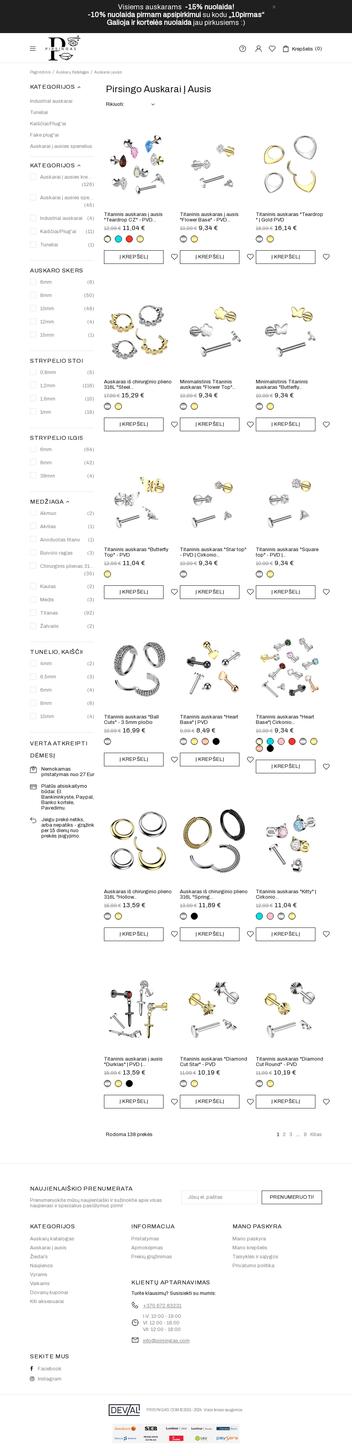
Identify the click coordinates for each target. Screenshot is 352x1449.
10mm (67, 309)
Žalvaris (67, 626)
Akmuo (67, 513)
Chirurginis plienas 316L (67, 571)
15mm (67, 335)
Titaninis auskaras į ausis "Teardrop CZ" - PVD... (133, 217)
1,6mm (67, 399)
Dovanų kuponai (49, 1292)
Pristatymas (145, 1239)
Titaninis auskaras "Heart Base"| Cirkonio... (285, 719)
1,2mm (67, 386)
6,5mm (67, 677)
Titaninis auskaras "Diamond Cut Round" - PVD (289, 1061)
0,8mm (67, 372)
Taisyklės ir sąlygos (255, 1256)
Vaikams (40, 1283)
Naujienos (41, 1265)
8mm (67, 295)
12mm (67, 322)
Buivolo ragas (67, 553)
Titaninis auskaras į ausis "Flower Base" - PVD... (209, 217)
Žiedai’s (39, 1256)
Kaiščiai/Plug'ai (48, 123)
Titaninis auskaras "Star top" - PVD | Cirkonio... (213, 552)
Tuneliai (39, 112)
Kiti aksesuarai (47, 1301)
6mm (67, 282)
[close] (274, 7)
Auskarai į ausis (48, 1248)
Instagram (46, 1379)
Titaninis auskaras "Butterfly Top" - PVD (136, 552)
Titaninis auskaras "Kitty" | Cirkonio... (286, 894)
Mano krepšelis (250, 1248)
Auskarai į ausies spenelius (61, 146)
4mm (67, 663)
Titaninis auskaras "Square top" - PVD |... (287, 552)
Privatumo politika (253, 1265)
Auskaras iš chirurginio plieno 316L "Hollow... (138, 894)
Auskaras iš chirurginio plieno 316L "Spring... (214, 894)
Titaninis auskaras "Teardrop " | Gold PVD (289, 217)
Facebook (46, 1369)
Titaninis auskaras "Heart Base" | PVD (209, 719)
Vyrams (39, 1274)
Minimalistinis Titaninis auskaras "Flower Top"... (208, 384)
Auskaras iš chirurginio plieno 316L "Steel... (138, 384)
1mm (67, 412)
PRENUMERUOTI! (292, 1197)
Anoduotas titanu (67, 540)
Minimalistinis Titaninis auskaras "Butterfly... (282, 384)
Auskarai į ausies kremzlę (67, 181)
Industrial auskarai (51, 101)
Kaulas (67, 586)
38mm (67, 476)
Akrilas (67, 526)
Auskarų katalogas (52, 1239)
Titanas (67, 613)
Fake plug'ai (44, 135)
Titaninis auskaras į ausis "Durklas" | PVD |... (133, 1061)
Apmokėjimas (147, 1248)
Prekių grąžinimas (151, 1256)
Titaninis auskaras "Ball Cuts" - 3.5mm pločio (131, 719)
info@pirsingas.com (166, 1341)
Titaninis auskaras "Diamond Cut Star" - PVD (213, 1061)
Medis (67, 600)
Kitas (316, 1134)
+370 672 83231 (162, 1305)
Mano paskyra (249, 1239)
